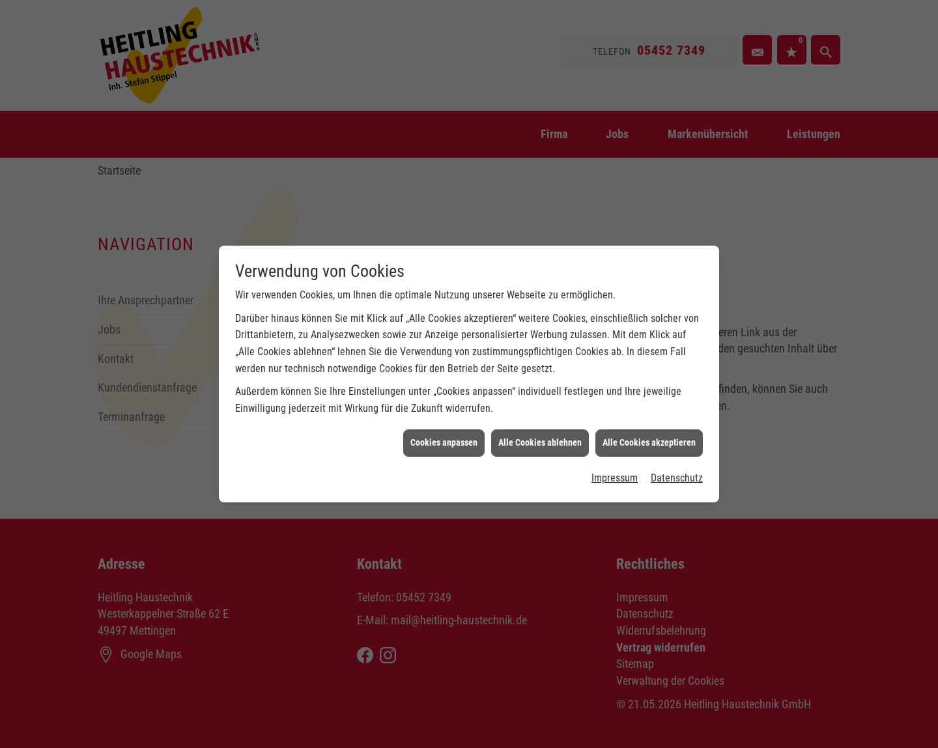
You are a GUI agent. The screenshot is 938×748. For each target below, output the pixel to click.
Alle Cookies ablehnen (540, 437)
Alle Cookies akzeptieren (649, 437)
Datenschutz (677, 473)
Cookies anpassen (443, 437)
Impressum (614, 473)
